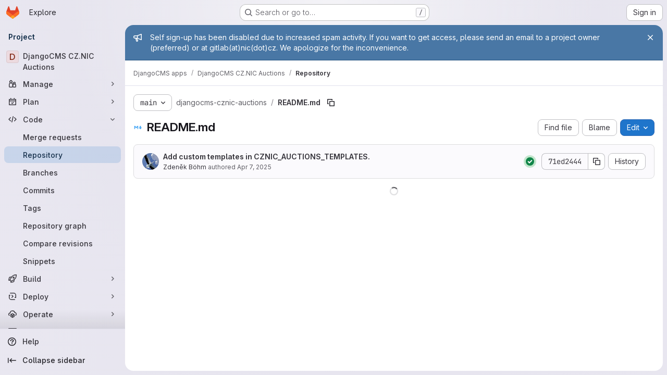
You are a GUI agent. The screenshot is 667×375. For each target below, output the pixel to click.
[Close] (650, 37)
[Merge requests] (62, 137)
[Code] (62, 119)
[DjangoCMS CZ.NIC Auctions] (62, 61)
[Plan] (62, 101)
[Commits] (62, 190)
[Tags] (62, 207)
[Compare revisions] (62, 243)
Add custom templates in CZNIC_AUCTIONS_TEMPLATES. (266, 156)
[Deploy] (62, 296)
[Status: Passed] (530, 161)
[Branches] (62, 172)
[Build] (62, 278)
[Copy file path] (331, 102)
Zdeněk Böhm (184, 167)
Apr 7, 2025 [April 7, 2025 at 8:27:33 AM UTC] (254, 167)
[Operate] (62, 314)
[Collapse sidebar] (62, 360)
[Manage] (62, 84)
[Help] (62, 341)
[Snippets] (62, 261)
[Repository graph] (62, 225)
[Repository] (62, 154)
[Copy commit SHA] (596, 161)
